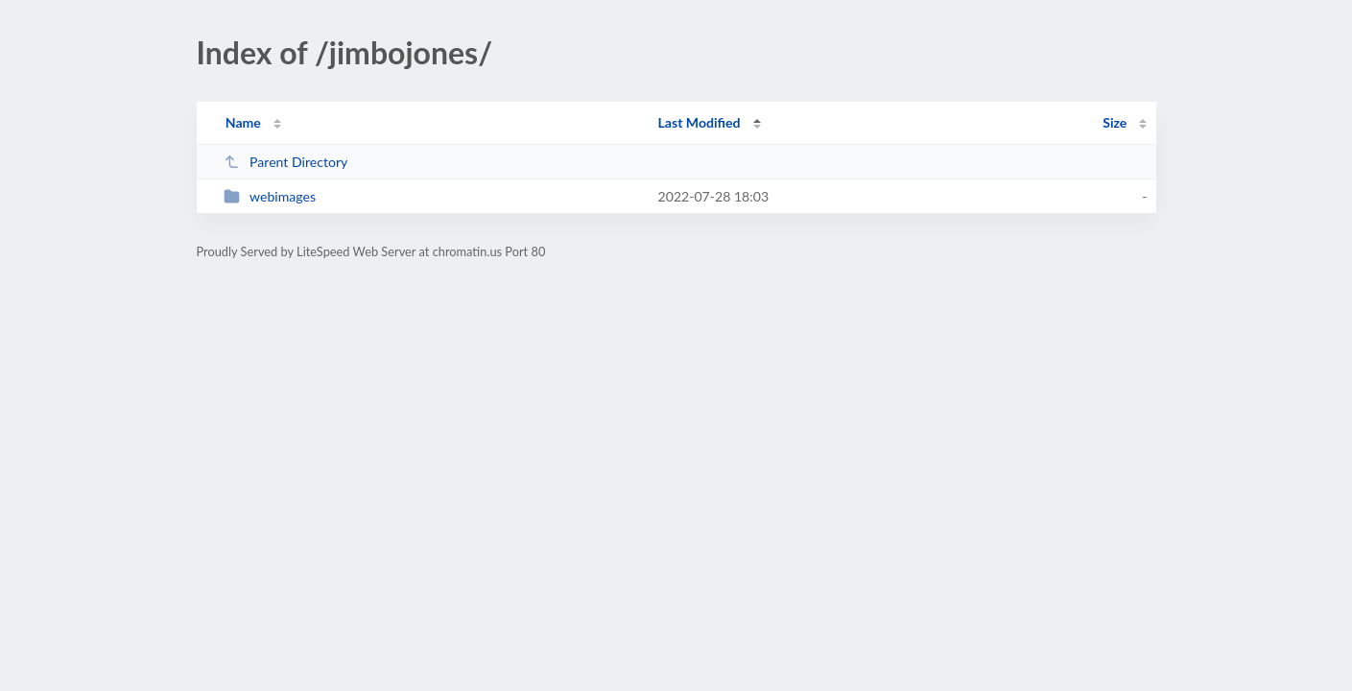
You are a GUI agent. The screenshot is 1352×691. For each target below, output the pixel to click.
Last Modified (699, 122)
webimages (270, 196)
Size (1115, 122)
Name (243, 122)
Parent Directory (286, 162)
